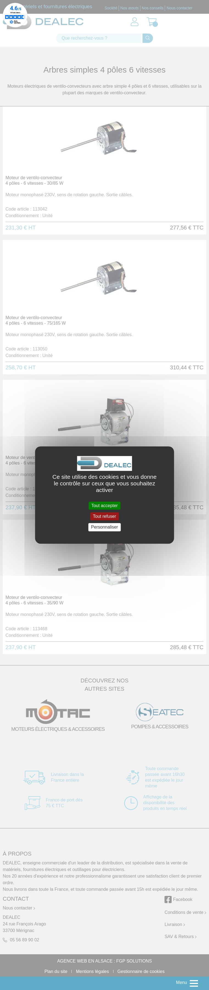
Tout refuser (104, 516)
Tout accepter (104, 505)
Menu (181, 982)
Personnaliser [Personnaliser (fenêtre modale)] (104, 527)
